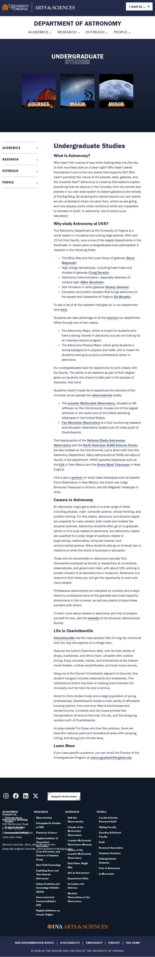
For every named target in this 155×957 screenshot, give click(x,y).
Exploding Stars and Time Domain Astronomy (47, 874)
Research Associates (111, 847)
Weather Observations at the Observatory (79, 897)
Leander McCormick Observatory (91, 403)
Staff (102, 842)
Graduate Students (110, 853)
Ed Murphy (122, 297)
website (93, 618)
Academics (38, 32)
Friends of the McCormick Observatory (75, 831)
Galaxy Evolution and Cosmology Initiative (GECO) (48, 887)
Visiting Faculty (107, 827)
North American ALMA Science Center (110, 445)
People (120, 32)
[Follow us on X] (36, 797)
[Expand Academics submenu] (49, 32)
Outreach (95, 32)
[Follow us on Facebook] (16, 797)
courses (112, 318)
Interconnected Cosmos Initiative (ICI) (46, 901)
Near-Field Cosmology (48, 865)
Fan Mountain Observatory (81, 422)
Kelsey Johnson (117, 287)
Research (67, 32)
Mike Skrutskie (92, 282)
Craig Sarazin (98, 272)
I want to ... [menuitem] (138, 7)
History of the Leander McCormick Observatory (79, 854)
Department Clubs (78, 878)
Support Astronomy (64, 796)
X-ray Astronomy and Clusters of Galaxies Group (48, 855)
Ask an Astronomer (79, 872)
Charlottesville (64, 638)
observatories (102, 395)
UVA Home (133, 942)
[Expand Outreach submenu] (106, 32)
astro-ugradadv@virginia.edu (111, 757)
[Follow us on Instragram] (6, 797)
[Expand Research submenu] (77, 32)
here (64, 309)
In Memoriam (106, 873)
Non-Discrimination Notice (34, 942)
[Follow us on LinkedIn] (26, 797)
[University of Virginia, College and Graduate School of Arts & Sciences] (38, 8)
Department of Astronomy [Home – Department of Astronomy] (77, 23)
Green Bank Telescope (113, 464)
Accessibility (70, 942)
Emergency (94, 942)
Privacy (114, 942)
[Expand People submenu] (128, 32)
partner (77, 477)
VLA (61, 464)
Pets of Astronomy (109, 868)
